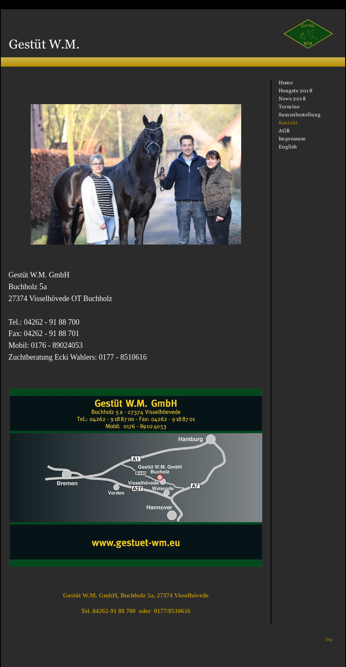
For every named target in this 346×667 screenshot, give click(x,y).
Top (329, 639)
